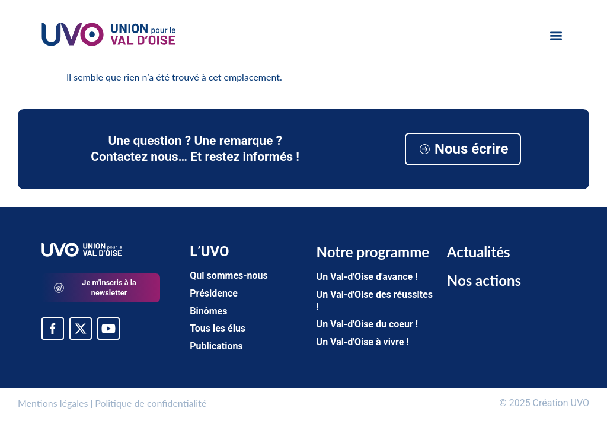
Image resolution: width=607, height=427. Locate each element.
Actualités (478, 251)
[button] (556, 36)
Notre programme (373, 251)
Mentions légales (53, 403)
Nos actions (484, 280)
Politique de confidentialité (150, 403)
